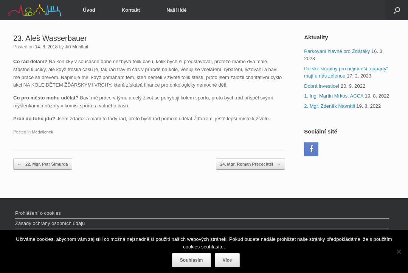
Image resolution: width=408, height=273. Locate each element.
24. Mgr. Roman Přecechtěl (250, 164)
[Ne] (398, 251)
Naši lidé (176, 10)
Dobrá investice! (321, 86)
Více (227, 260)
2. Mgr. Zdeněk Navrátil (329, 106)
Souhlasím (191, 260)
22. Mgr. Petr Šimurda (42, 164)
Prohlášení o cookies (38, 213)
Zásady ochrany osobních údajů (50, 223)
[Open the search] (397, 10)
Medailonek (42, 132)
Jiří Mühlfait (76, 47)
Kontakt (131, 10)
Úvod (89, 10)
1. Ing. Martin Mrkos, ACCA (333, 96)
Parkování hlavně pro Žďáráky (337, 51)
